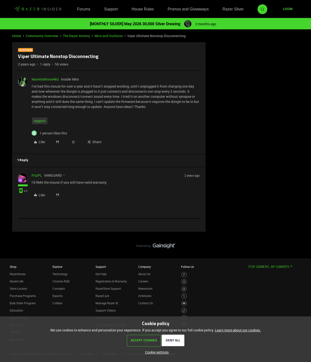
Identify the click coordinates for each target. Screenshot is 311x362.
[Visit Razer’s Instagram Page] (184, 282)
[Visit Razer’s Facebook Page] (184, 275)
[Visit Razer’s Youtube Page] (184, 303)
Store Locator (18, 288)
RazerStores (18, 274)
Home (16, 35)
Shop (13, 267)
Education (16, 310)
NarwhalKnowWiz (45, 79)
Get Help (101, 274)
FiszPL (37, 175)
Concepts (58, 288)
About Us (144, 274)
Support (111, 9)
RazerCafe (16, 281)
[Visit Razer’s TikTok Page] (184, 310)
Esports (57, 296)
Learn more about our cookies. (238, 330)
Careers (143, 281)
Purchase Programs (23, 296)
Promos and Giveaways (188, 9)
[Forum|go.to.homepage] (37, 9)
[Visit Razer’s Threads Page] (184, 289)
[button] (287, 9)
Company (144, 267)
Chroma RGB (60, 281)
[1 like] (49, 133)
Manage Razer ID (106, 303)
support (40, 120)
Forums (83, 9)
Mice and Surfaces (109, 35)
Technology (60, 274)
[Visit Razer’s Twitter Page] (184, 296)
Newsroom (145, 288)
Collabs (57, 303)
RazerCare (102, 296)
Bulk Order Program (22, 303)
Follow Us (187, 267)
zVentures (144, 296)
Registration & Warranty (111, 281)
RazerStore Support (108, 288)
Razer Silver (233, 9)
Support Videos (105, 310)
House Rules (142, 9)
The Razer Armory (76, 35)
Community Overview (42, 35)
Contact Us (145, 303)
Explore (57, 267)
